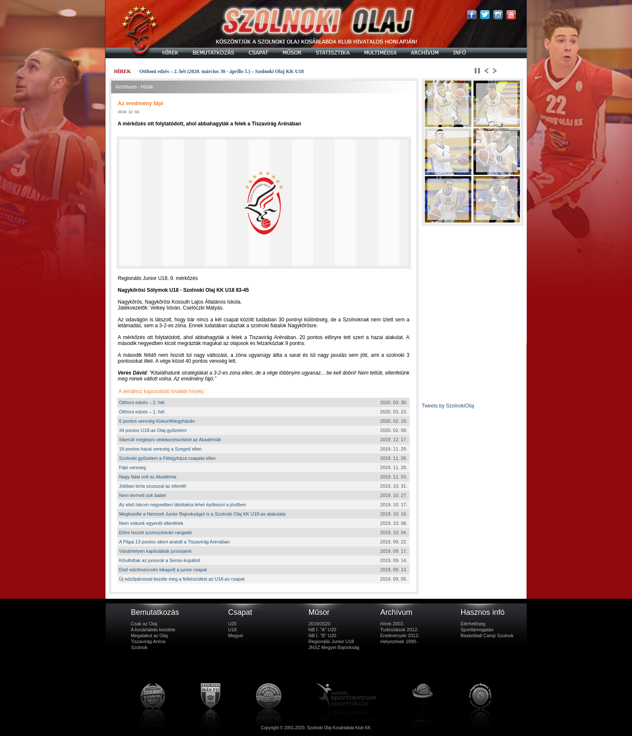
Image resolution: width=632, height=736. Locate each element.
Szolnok (139, 647)
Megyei (235, 635)
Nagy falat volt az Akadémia (148, 476)
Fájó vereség (132, 467)
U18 (232, 629)
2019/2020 (320, 623)
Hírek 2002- (392, 623)
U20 (232, 623)
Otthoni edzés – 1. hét (142, 411)
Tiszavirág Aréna (148, 641)
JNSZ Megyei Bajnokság (334, 647)
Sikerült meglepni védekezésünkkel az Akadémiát (170, 439)
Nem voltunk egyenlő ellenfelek (151, 523)
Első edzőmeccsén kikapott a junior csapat (163, 569)
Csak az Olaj (144, 623)
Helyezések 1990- (399, 641)
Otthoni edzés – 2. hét (142, 402)
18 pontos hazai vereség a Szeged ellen (160, 448)
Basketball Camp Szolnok (487, 635)
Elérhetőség (473, 623)
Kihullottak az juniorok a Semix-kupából (159, 560)
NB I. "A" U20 (323, 629)
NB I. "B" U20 (323, 635)
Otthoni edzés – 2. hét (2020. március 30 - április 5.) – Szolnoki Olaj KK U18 (222, 71)
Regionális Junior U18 (331, 641)
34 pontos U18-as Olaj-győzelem (153, 430)
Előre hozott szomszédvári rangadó (155, 532)
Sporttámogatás (477, 629)
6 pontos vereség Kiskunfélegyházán (157, 421)
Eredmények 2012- (400, 635)
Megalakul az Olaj (149, 635)
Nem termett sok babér (143, 495)
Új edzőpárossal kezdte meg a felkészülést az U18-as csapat (182, 578)
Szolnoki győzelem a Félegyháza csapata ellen (167, 458)
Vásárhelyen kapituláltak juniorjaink (155, 551)
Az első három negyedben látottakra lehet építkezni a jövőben (182, 504)
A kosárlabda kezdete (153, 629)
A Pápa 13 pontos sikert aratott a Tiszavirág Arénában (174, 541)
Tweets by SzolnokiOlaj (448, 406)
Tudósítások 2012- (399, 629)
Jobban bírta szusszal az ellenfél (152, 486)
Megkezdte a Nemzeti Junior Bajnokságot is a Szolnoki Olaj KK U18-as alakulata (202, 513)
